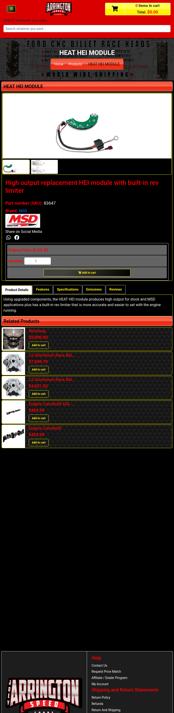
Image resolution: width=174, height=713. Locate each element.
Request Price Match (108, 673)
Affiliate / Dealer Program (111, 679)
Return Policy (102, 700)
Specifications (74, 290)
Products (75, 64)
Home (58, 64)
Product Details (18, 291)
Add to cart (87, 273)
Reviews (127, 290)
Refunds (98, 707)
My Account (101, 686)
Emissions (103, 290)
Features (46, 290)
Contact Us (100, 666)
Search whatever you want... (26, 20)
